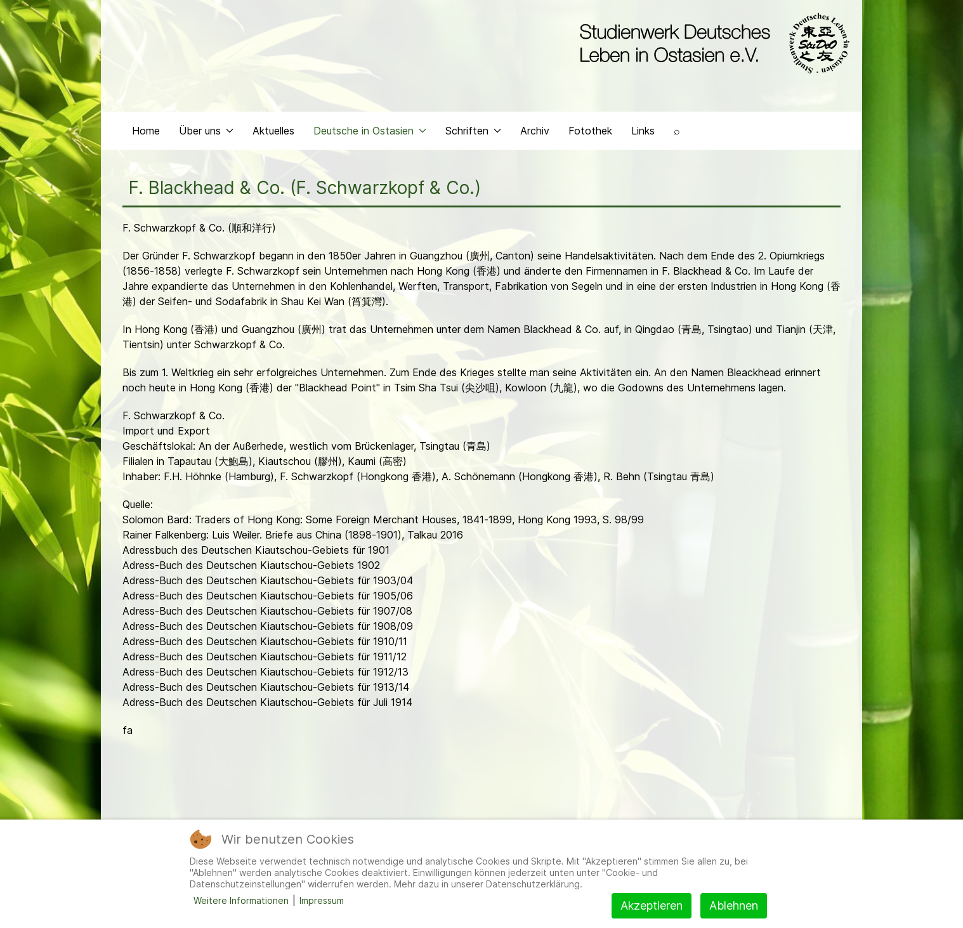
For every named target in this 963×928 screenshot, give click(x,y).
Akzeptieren (651, 905)
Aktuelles (273, 130)
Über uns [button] (206, 130)
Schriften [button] (473, 130)
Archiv (534, 130)
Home (146, 130)
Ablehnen (733, 905)
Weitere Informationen (241, 900)
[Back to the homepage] (711, 43)
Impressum (321, 900)
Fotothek (590, 130)
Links (643, 130)
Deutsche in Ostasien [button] (369, 130)
